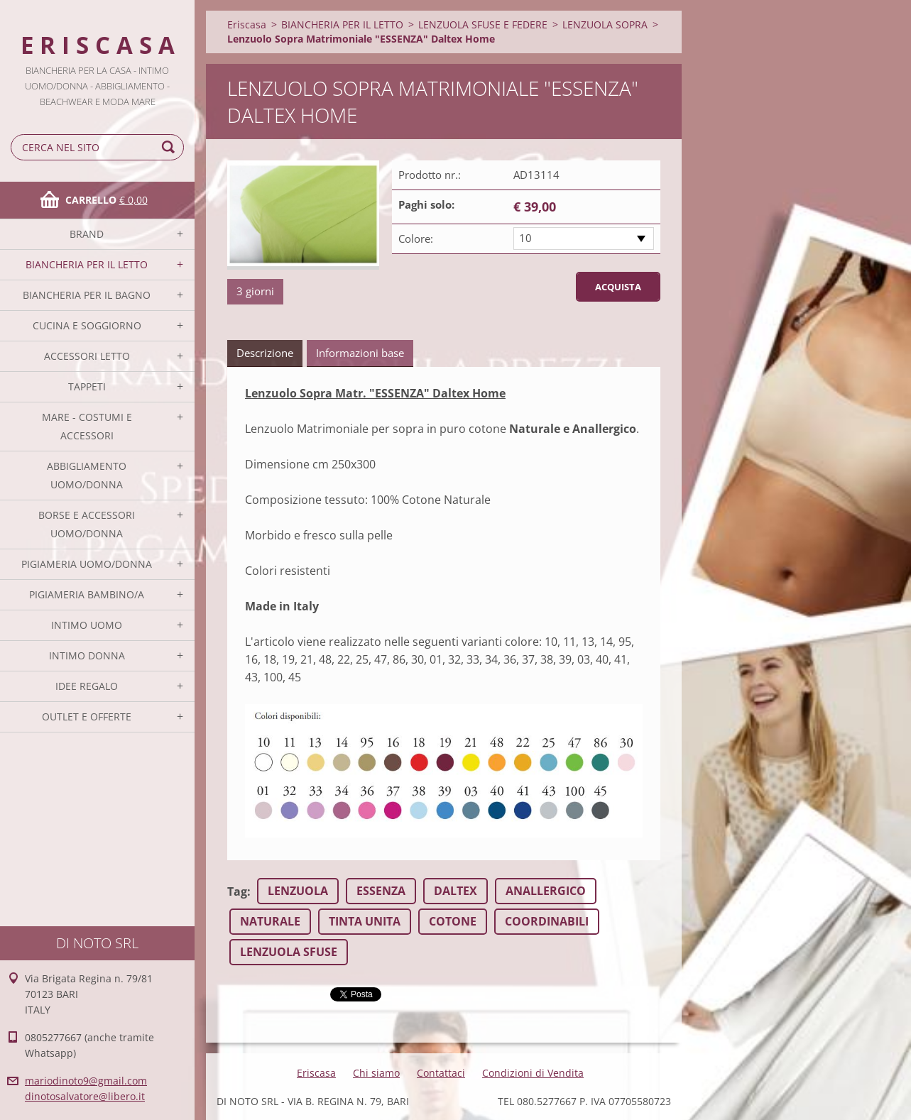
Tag (237, 891)
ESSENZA (380, 891)
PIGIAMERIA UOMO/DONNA (86, 564)
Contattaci (441, 1073)
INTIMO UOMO (86, 625)
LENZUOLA (298, 891)
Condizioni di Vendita (533, 1073)
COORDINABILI (547, 921)
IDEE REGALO (86, 686)
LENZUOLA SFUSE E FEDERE (482, 24)
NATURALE (270, 921)
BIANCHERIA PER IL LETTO (87, 264)
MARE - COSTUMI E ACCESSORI (87, 426)
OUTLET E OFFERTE (86, 716)
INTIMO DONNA (87, 655)
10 (525, 238)
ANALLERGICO (546, 891)
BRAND (87, 234)
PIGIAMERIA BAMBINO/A (86, 594)
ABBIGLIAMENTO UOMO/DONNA (86, 475)
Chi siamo (376, 1073)
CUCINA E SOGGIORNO (87, 325)
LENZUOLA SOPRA (605, 24)
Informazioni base (360, 353)
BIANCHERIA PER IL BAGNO (87, 295)
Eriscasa (246, 24)
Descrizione (264, 353)
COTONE (452, 921)
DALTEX (455, 891)
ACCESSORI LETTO (87, 356)
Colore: (415, 238)
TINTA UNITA (364, 921)
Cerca (170, 147)
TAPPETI (87, 386)
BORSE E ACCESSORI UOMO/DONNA (86, 524)
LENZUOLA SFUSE (288, 952)
